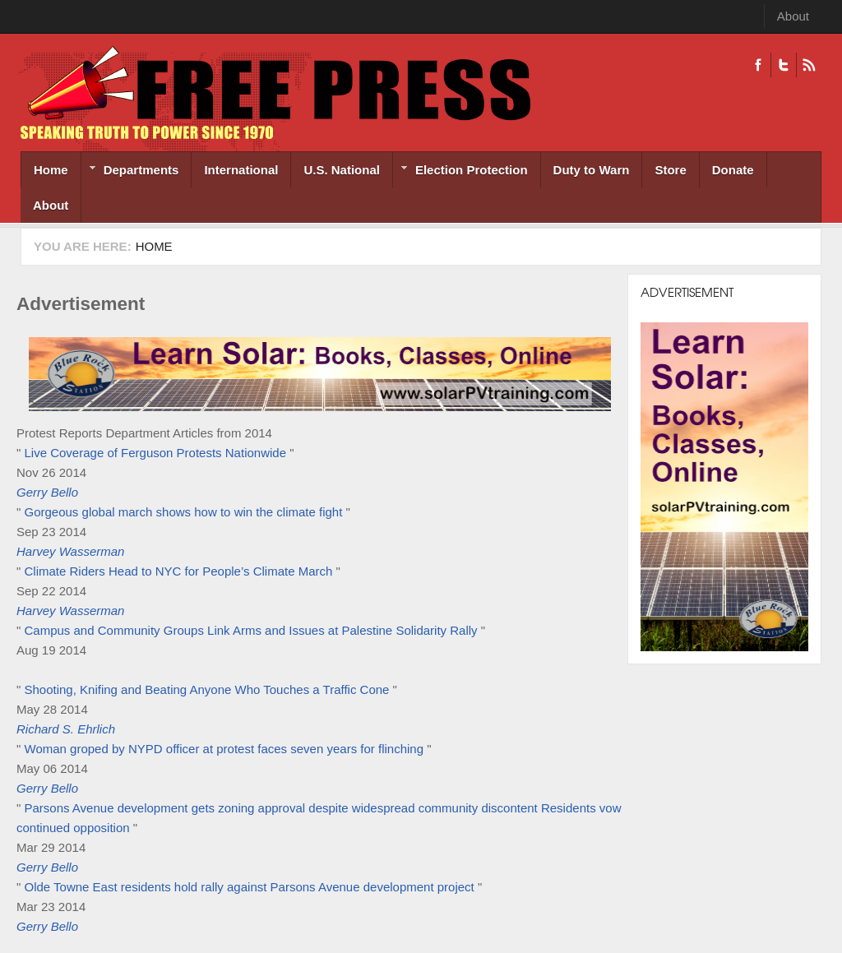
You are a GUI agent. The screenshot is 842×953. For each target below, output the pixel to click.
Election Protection (460, 171)
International (241, 170)
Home (51, 170)
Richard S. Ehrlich (65, 729)
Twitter (783, 65)
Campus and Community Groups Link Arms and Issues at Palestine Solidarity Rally (251, 630)
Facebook (758, 65)
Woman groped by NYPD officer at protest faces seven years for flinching (224, 749)
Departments (130, 171)
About (793, 16)
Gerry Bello (47, 492)
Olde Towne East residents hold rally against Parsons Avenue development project (251, 887)
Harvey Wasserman (70, 551)
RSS (808, 65)
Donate (733, 170)
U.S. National (341, 170)
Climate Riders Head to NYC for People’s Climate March (179, 571)
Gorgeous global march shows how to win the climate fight (184, 512)
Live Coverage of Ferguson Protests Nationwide (156, 453)
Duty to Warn (591, 170)
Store (670, 170)
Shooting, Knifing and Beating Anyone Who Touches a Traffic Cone (207, 689)
